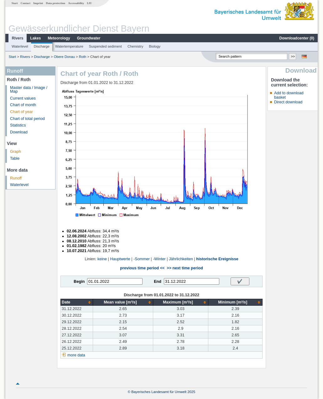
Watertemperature (69, 46)
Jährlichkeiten (181, 259)
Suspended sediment (105, 46)
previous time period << (142, 268)
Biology (154, 46)
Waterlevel (20, 46)
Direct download (288, 102)
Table (14, 158)
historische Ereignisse (217, 259)
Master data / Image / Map (28, 90)
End (157, 281)
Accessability (76, 3)
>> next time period (185, 268)
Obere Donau (64, 57)
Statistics (18, 125)
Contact (25, 3)
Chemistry (135, 46)
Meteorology (59, 38)
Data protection (55, 3)
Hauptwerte (120, 259)
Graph (15, 151)
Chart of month (23, 105)
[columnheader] (77, 302)
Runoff (16, 178)
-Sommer (141, 259)
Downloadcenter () (296, 38)
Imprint (38, 3)
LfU (89, 3)
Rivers (17, 38)
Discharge (41, 46)
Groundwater (89, 38)
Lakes (35, 38)
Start (15, 3)
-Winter (159, 259)
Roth (82, 57)
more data (76, 355)
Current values (23, 98)
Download (19, 132)
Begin (79, 281)
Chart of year (21, 112)
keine (102, 259)
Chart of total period (27, 119)
